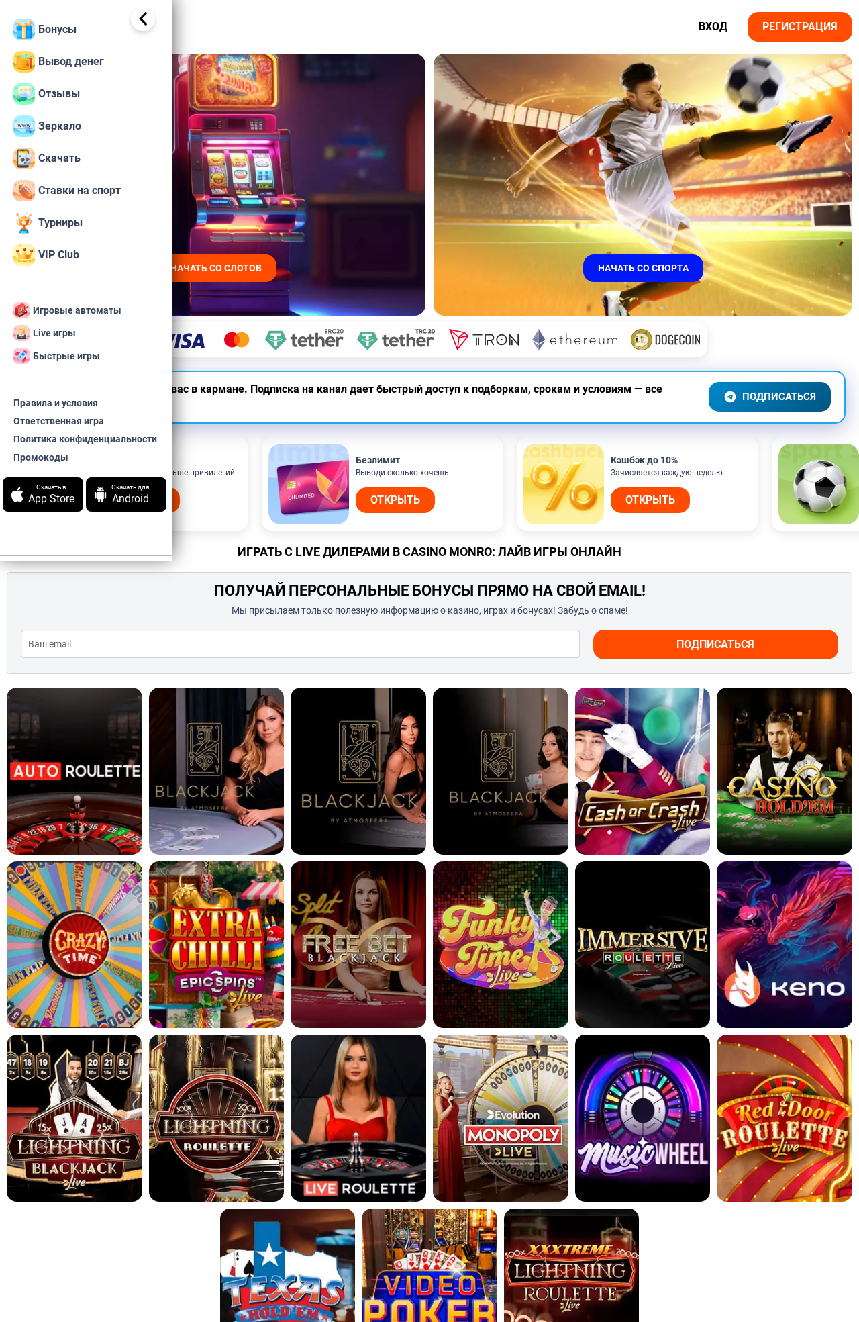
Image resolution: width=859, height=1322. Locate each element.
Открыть (325, 476)
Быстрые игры (56, 356)
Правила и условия (55, 402)
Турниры (48, 223)
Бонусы (45, 29)
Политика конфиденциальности (85, 439)
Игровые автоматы (67, 310)
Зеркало (47, 126)
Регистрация (800, 26)
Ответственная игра (58, 421)
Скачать (47, 158)
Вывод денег (58, 62)
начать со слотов (349, 268)
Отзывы (46, 94)
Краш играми (361, 1272)
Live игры (44, 333)
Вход (713, 26)
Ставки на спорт (67, 190)
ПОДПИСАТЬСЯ (765, 373)
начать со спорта (687, 268)
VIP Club (46, 255)
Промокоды (40, 457)
